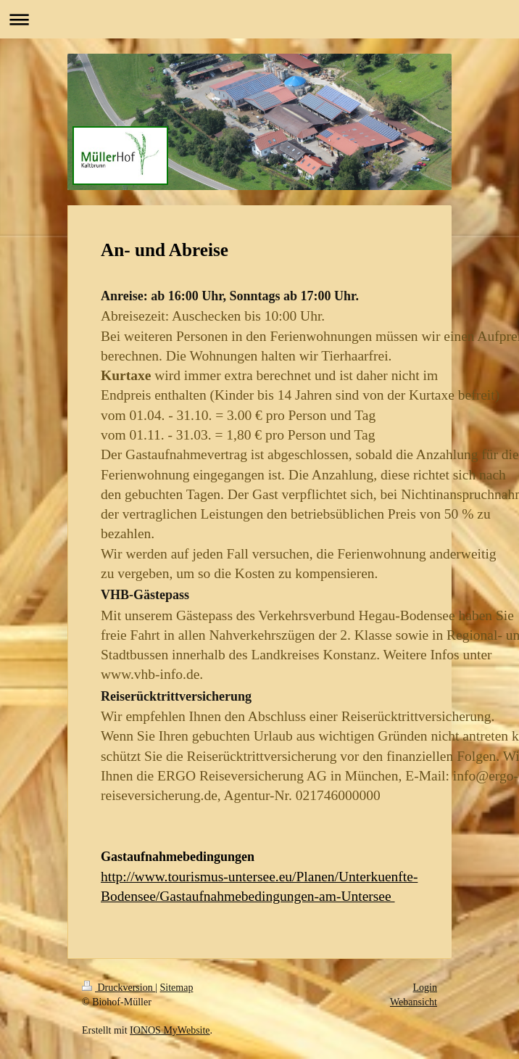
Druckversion (118, 987)
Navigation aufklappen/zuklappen (259, 19)
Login (425, 987)
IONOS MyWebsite (169, 1030)
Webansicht (413, 1002)
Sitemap (177, 987)
